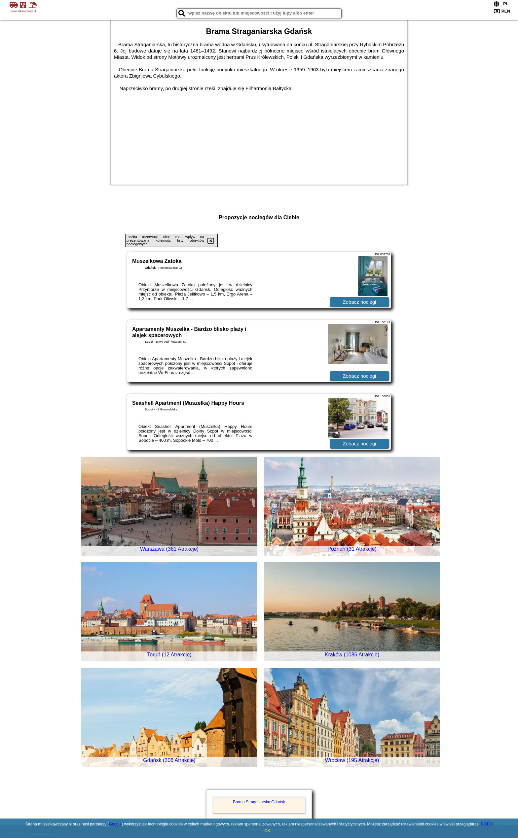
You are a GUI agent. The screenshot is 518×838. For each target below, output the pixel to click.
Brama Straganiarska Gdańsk (259, 802)
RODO (487, 824)
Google (115, 824)
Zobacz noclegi (359, 302)
